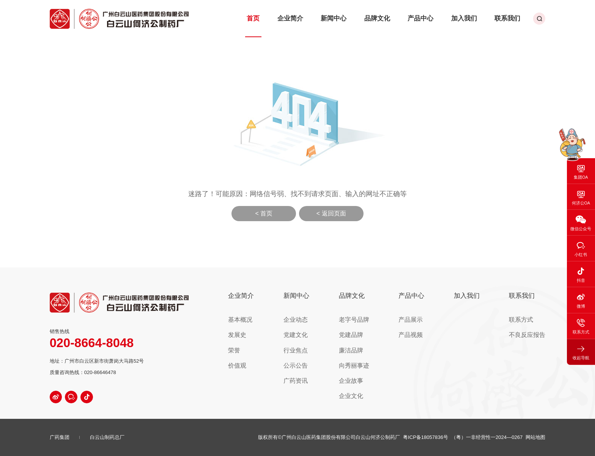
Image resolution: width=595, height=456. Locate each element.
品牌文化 (395, 15)
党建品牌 (367, 327)
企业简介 (318, 15)
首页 (285, 15)
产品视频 (421, 327)
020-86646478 (100, 372)
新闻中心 (356, 15)
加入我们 (471, 15)
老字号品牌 (369, 315)
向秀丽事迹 (369, 353)
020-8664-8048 (92, 343)
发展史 (260, 327)
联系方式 (525, 315)
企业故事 (367, 366)
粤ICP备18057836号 (425, 437)
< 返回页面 (331, 213)
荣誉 (258, 340)
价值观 (260, 353)
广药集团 (59, 437)
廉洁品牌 (367, 340)
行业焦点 (315, 340)
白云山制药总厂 (107, 437)
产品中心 (433, 15)
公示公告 (315, 353)
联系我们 (510, 15)
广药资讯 (315, 366)
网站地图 (535, 437)
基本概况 (262, 315)
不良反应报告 (530, 327)
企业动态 (315, 315)
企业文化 (367, 378)
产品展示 (421, 315)
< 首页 (263, 213)
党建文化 (315, 327)
